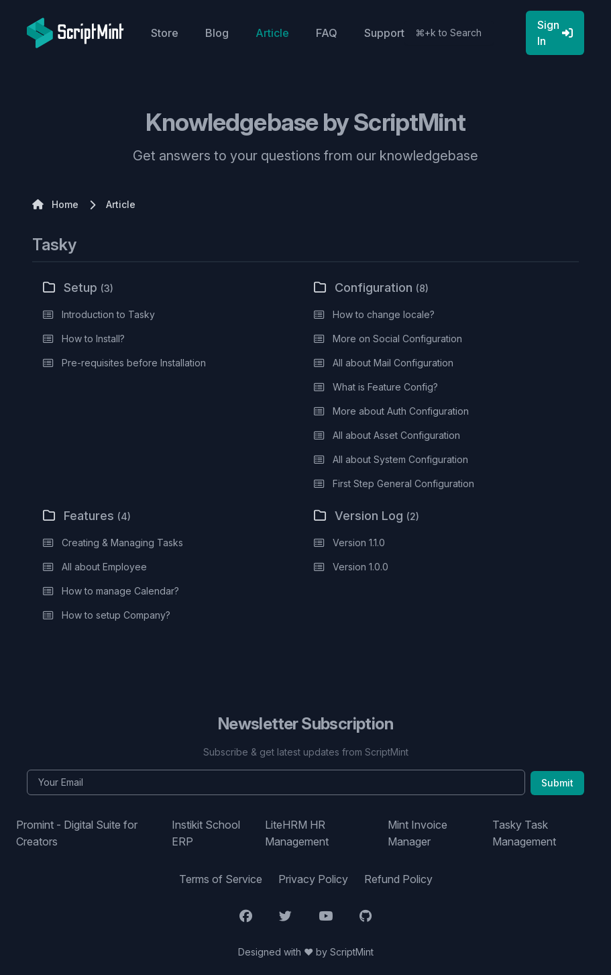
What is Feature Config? (385, 387)
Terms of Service (220, 879)
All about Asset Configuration (396, 435)
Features (87, 516)
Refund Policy (398, 879)
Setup (78, 287)
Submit (557, 782)
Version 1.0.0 (360, 566)
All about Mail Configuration (393, 362)
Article (272, 33)
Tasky (54, 244)
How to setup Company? (116, 615)
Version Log (366, 516)
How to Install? (93, 338)
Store (164, 33)
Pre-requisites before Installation (134, 362)
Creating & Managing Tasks (122, 542)
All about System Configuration (400, 459)
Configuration (371, 287)
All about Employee (104, 566)
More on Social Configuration (397, 338)
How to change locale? (384, 314)
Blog (217, 33)
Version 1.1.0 (359, 542)
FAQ (326, 33)
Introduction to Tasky (108, 314)
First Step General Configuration (403, 483)
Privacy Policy (313, 879)
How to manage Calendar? (120, 591)
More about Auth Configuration (401, 411)
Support (384, 33)
